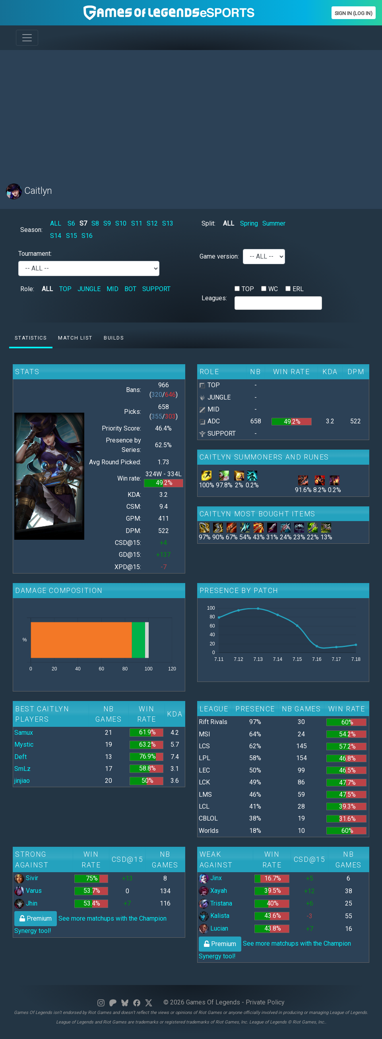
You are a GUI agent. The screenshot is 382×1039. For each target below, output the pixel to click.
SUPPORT (156, 289)
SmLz (22, 768)
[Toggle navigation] (27, 38)
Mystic (23, 744)
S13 (167, 223)
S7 (83, 223)
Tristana (215, 903)
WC (273, 289)
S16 (87, 235)
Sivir (26, 878)
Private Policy (265, 1002)
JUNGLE (89, 289)
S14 (55, 235)
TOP (65, 289)
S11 (136, 223)
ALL (55, 223)
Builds (114, 338)
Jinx (210, 878)
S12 (152, 223)
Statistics (31, 338)
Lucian (213, 928)
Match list (75, 338)
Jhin (25, 903)
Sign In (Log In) (353, 13)
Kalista (214, 915)
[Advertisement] (191, 112)
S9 (107, 223)
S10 (120, 223)
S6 (71, 223)
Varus (28, 890)
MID (112, 289)
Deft (20, 757)
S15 (71, 235)
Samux (23, 732)
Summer (273, 223)
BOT (130, 289)
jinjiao (22, 780)
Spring (249, 223)
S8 (95, 223)
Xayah (213, 890)
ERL (298, 289)
